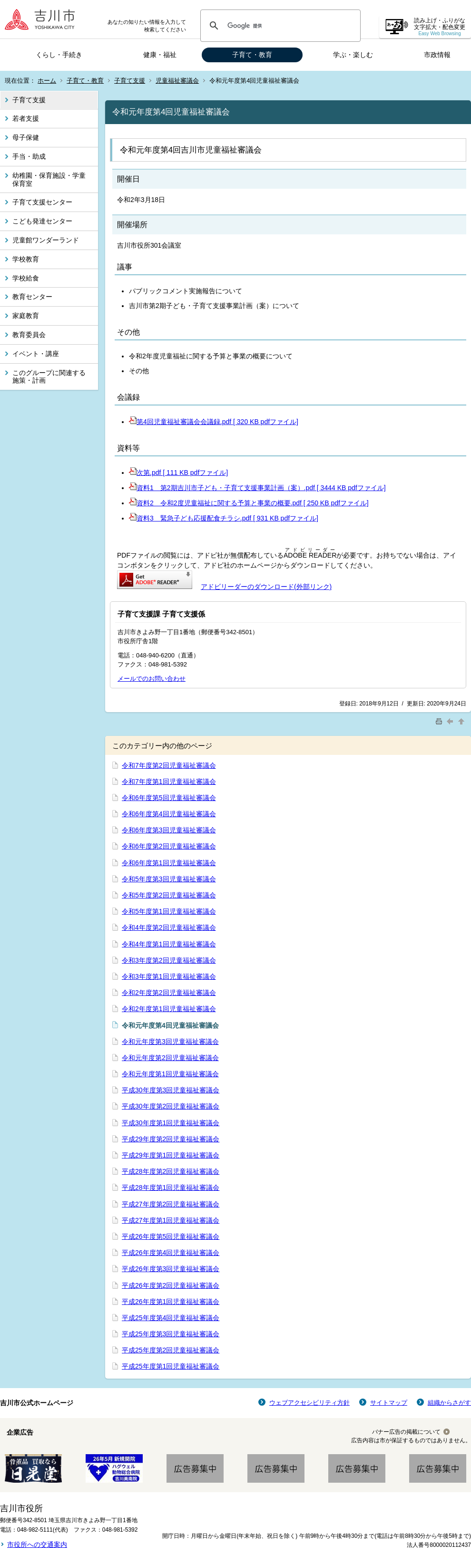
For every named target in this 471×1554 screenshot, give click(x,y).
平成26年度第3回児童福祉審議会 (170, 1269)
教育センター (32, 296)
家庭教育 (25, 315)
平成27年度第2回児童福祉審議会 (170, 1204)
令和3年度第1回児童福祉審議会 (169, 976)
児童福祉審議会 (177, 80)
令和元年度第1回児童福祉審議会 (170, 1074)
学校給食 (25, 278)
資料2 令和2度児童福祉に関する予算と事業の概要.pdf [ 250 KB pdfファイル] (249, 503)
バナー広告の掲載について (406, 1432)
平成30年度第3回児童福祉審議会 (170, 1090)
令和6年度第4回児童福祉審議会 (169, 814)
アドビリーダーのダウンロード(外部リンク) (266, 586)
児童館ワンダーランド (45, 240)
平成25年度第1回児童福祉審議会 (170, 1366)
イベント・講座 (35, 353)
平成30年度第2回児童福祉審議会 (170, 1106)
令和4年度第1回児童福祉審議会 (169, 944)
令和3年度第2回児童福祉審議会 (169, 960)
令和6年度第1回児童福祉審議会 (169, 863)
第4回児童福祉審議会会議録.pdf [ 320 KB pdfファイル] (213, 421)
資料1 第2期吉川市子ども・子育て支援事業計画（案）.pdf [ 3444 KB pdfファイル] (257, 488)
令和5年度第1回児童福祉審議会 (169, 911)
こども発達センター (42, 221)
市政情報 (437, 54)
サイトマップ (388, 1402)
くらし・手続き (59, 54)
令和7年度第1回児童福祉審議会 (169, 781)
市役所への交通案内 (37, 1544)
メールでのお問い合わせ (152, 678)
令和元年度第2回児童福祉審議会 (170, 1058)
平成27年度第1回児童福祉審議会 (170, 1220)
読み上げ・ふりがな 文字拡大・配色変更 (439, 27)
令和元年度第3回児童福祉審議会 (170, 1041)
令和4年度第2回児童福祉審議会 (169, 927)
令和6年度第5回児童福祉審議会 (169, 797)
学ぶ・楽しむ (353, 54)
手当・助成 (29, 156)
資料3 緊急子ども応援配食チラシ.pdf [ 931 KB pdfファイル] (223, 518)
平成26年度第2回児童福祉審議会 (170, 1285)
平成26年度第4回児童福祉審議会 (170, 1252)
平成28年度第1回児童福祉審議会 (170, 1187)
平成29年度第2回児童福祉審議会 (170, 1139)
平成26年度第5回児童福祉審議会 (170, 1236)
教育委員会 (29, 334)
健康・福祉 (160, 54)
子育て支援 (129, 80)
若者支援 (25, 118)
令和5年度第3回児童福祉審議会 (169, 879)
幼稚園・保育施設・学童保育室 (49, 179)
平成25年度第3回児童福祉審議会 (170, 1334)
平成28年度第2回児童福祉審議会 (170, 1171)
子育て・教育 (252, 54)
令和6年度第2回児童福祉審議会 (169, 846)
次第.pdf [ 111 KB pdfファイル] (178, 472)
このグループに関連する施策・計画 (49, 377)
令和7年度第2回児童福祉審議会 (169, 765)
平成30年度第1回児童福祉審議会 (170, 1123)
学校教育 (25, 259)
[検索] (279, 25)
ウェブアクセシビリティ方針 (309, 1402)
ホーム (47, 80)
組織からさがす (449, 1402)
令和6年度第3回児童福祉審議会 (169, 830)
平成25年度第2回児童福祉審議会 (170, 1350)
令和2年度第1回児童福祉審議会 (169, 1009)
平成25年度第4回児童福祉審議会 (170, 1318)
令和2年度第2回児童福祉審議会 (169, 992)
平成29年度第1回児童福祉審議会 (170, 1155)
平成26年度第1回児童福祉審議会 (170, 1301)
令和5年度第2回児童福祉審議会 (169, 895)
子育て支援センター (42, 202)
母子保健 (25, 137)
